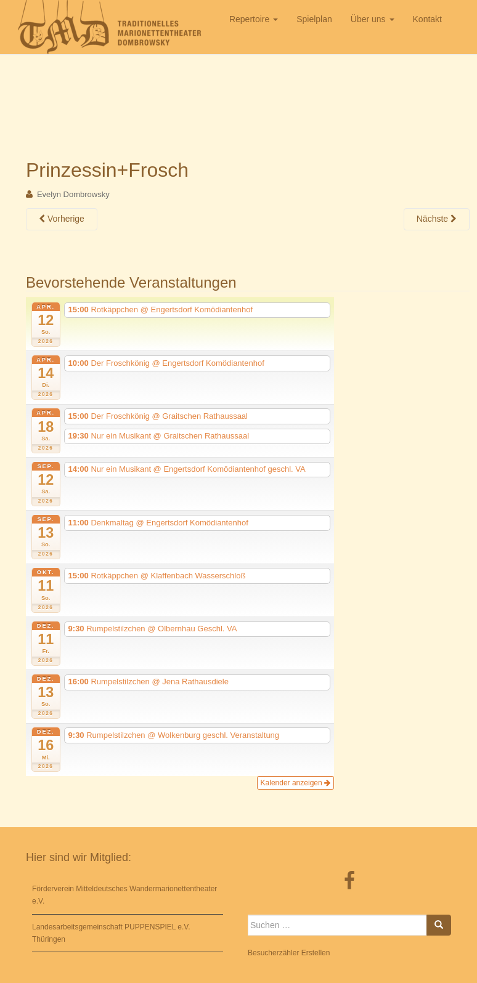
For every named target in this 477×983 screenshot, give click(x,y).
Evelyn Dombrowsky (73, 194)
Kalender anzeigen (295, 783)
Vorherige (61, 219)
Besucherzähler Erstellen (289, 953)
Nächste (437, 219)
